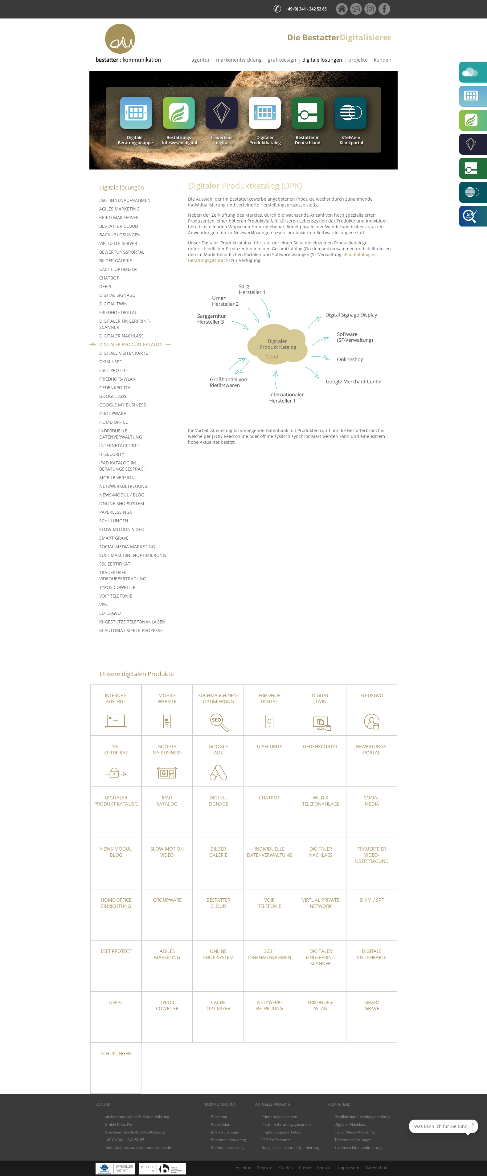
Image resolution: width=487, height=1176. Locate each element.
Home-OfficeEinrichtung (116, 903)
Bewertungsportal (121, 252)
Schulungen (113, 521)
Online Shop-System (218, 954)
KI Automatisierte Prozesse (131, 630)
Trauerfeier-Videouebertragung (122, 576)
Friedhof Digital (118, 312)
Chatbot (109, 278)
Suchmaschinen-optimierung (218, 698)
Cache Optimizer (118, 269)
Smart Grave (114, 538)
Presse (305, 1167)
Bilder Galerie (115, 260)
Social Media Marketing (127, 546)
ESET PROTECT (114, 370)
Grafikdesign (282, 59)
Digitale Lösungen (322, 59)
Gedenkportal (116, 387)
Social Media (372, 800)
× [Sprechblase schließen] (473, 1127)
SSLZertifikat (116, 749)
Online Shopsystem (121, 503)
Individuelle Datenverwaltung (120, 434)
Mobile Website (167, 698)
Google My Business (122, 405)
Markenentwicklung (239, 59)
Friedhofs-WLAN (117, 379)
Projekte (358, 59)
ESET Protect (116, 951)
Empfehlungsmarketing (281, 1132)
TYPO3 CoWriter (117, 587)
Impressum (348, 1167)
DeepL (105, 286)
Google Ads (112, 396)
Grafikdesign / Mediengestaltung (362, 1116)
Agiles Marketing (119, 209)
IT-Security (111, 454)
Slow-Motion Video (122, 529)
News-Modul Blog (116, 852)
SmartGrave (371, 1005)
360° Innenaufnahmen (125, 200)
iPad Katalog (167, 800)
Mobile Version (117, 477)
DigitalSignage (218, 800)
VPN (103, 604)
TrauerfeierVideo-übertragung (372, 855)
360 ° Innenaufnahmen (269, 954)
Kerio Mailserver (119, 217)
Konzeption (220, 1124)
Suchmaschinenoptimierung (132, 555)
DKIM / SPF (110, 362)
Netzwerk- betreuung (269, 1005)
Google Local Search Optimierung (290, 1147)
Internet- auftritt (116, 698)
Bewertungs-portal (372, 749)
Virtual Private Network (320, 903)
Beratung (219, 1116)
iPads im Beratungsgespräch (286, 1124)
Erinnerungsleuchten (279, 1116)
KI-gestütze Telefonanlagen (132, 622)
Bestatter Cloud (118, 226)
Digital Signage (117, 295)
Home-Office (113, 422)
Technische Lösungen (352, 1139)
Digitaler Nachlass (121, 336)
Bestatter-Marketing (228, 1139)
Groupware (112, 413)
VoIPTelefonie (269, 903)
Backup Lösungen (120, 235)
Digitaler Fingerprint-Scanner (125, 324)
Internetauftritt (119, 445)
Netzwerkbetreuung (123, 486)
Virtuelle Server (118, 243)
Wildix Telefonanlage (320, 800)
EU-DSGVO (110, 613)
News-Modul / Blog (121, 495)
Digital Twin (113, 304)
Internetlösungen (225, 1132)
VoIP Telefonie (115, 596)
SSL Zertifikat (114, 564)
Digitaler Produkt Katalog (130, 344)
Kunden (382, 59)
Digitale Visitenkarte (123, 353)
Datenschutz (376, 1167)
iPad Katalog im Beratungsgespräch (122, 466)
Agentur (200, 59)
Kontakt (324, 1167)
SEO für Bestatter (276, 1139)
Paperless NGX (115, 512)
